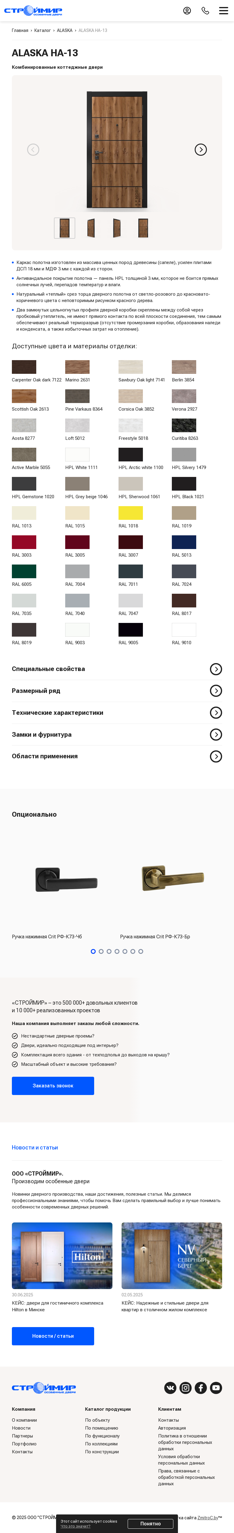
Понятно (150, 1524)
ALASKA (65, 30)
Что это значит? (75, 1526)
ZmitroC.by (207, 1517)
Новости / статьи (53, 1336)
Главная (20, 30)
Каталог (42, 30)
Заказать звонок (53, 1085)
